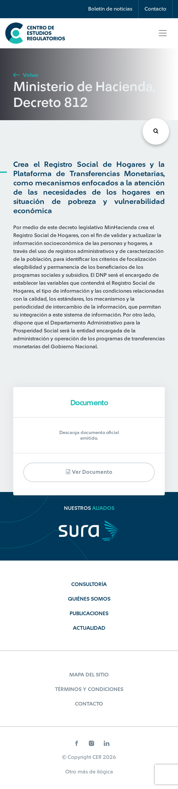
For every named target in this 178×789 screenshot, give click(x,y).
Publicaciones (89, 613)
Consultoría (89, 584)
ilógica (105, 771)
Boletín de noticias (110, 9)
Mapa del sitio (89, 674)
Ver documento (89, 472)
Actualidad (89, 628)
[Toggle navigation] (163, 33)
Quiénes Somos (89, 599)
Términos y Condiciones (89, 689)
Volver (25, 75)
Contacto (155, 9)
